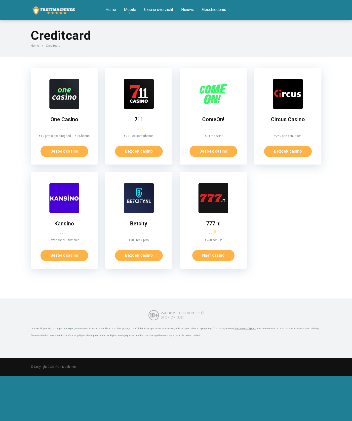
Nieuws (187, 9)
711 (138, 119)
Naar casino (213, 255)
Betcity (138, 223)
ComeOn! (213, 119)
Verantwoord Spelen (245, 328)
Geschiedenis (214, 9)
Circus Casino (288, 119)
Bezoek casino (64, 151)
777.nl (213, 223)
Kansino (64, 223)
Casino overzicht (158, 9)
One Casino (64, 119)
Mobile (130, 9)
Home (111, 9)
